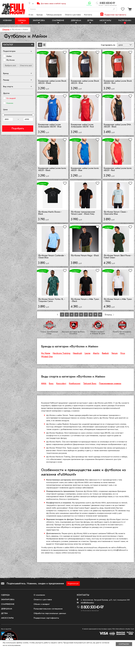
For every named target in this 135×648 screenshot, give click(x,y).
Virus (122, 353)
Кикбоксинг (75, 383)
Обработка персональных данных (50, 613)
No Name (45, 353)
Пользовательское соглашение (48, 609)
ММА (43, 383)
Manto (96, 353)
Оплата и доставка (73, 15)
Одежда (22, 20)
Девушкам (76, 20)
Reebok (105, 353)
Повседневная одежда (110, 383)
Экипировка (39, 20)
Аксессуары (105, 20)
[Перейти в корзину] (129, 10)
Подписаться (73, 584)
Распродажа (124, 20)
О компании (39, 595)
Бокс (51, 383)
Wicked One (47, 356)
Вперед (108, 314)
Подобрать (18, 128)
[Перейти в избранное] (122, 10)
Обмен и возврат (42, 604)
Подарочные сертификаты (115, 15)
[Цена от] (8, 119)
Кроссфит (61, 383)
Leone (87, 353)
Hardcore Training (61, 353)
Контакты (88, 15)
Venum (114, 353)
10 (100, 314)
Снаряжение (58, 20)
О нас (31, 15)
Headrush (77, 353)
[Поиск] (114, 9)
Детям (90, 20)
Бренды (40, 15)
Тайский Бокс (89, 383)
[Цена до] (28, 119)
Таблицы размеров (54, 15)
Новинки (7, 20)
